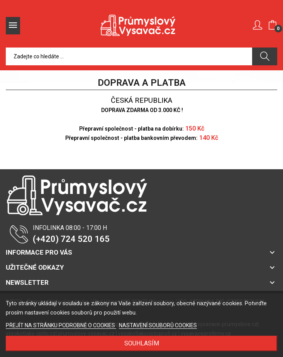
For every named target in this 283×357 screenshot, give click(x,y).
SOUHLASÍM (141, 343)
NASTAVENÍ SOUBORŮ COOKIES (158, 325)
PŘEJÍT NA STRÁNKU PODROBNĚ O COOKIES (61, 325)
